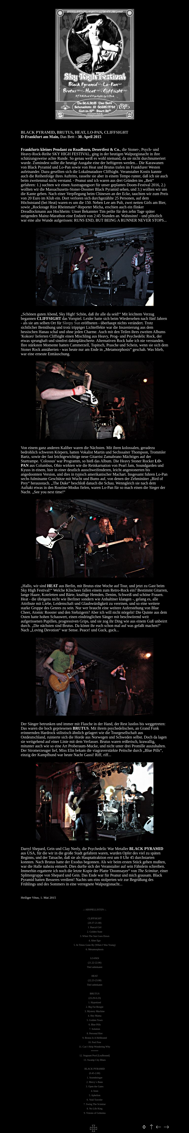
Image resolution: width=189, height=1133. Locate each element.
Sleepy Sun (71, 323)
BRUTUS (65, 132)
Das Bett (67, 137)
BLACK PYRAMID (38, 132)
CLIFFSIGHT (116, 132)
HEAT (80, 132)
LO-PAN (94, 132)
